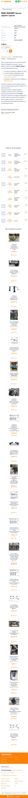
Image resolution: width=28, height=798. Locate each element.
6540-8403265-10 (9, 184)
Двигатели (3, 783)
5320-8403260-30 (9, 213)
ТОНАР (16, 783)
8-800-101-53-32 (5, 766)
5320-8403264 (10, 199)
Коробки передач (5, 785)
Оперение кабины (7, 9)
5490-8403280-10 (9, 221)
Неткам (24, 793)
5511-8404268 (10, 177)
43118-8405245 (10, 170)
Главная (3, 8)
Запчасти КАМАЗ (21, 8)
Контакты (4, 762)
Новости (16, 759)
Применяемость (11, 58)
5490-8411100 (10, 162)
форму (6, 75)
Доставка (4, 759)
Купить (14, 255)
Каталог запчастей (11, 8)
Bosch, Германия (19, 781)
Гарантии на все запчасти (7, 772)
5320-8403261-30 (10, 206)
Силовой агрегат (5, 778)
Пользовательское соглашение (9, 775)
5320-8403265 (10, 191)
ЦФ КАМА (3, 788)
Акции (16, 757)
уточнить (7, 47)
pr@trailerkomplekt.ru (10, 77)
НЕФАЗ (16, 778)
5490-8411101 (10, 155)
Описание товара (6, 57)
